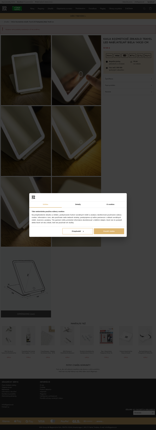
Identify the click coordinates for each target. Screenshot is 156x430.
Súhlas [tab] (45, 204)
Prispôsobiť (78, 231)
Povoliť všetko (109, 231)
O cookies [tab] (111, 204)
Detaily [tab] (78, 204)
